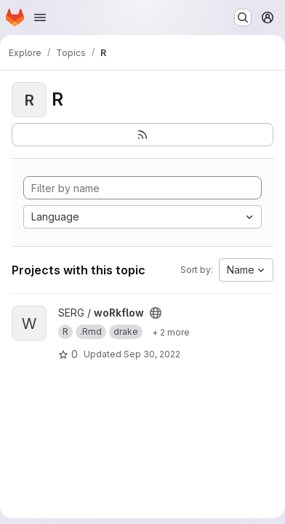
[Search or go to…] (243, 17)
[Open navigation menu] (40, 17)
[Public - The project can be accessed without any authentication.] (155, 313)
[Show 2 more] (170, 332)
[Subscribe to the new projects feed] (142, 134)
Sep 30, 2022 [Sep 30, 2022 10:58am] (152, 354)
